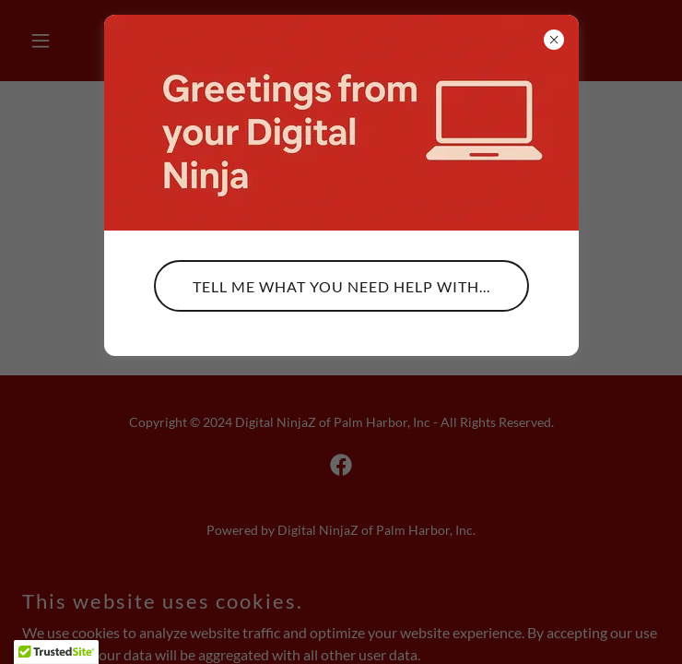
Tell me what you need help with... (341, 286)
